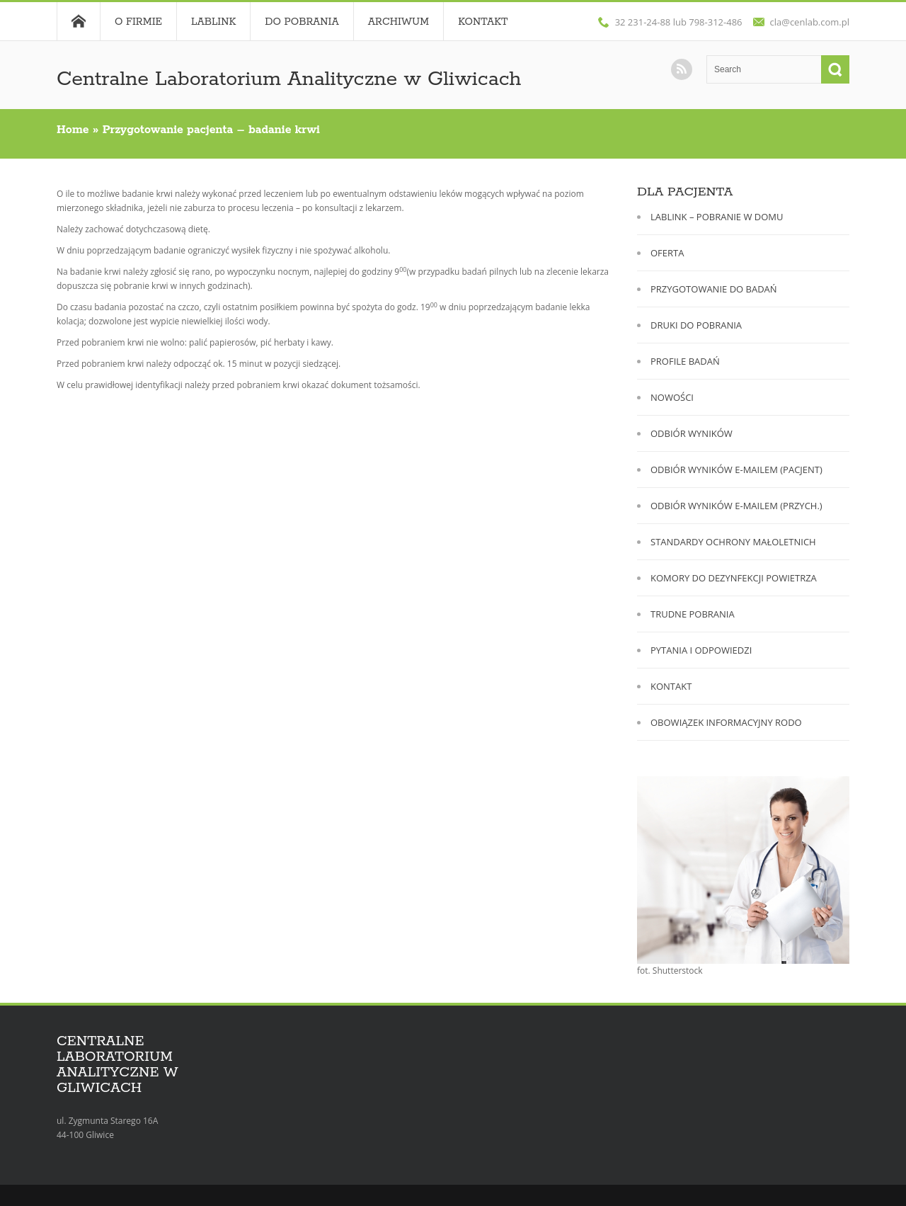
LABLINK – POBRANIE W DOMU (717, 216)
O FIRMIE (138, 22)
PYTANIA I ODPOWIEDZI (701, 650)
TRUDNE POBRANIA (692, 614)
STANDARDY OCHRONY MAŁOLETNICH (733, 541)
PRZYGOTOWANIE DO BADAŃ (713, 289)
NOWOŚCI (672, 397)
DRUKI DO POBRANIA (696, 325)
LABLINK (213, 22)
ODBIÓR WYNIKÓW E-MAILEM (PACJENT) (736, 469)
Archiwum (398, 22)
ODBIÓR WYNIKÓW (691, 433)
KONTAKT (671, 686)
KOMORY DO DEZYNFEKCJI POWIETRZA (733, 577)
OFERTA (667, 252)
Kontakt (483, 22)
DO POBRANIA (302, 22)
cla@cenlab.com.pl (810, 22)
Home (78, 21)
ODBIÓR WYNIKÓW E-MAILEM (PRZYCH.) (736, 505)
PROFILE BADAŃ (685, 361)
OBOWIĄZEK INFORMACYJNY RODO (726, 722)
